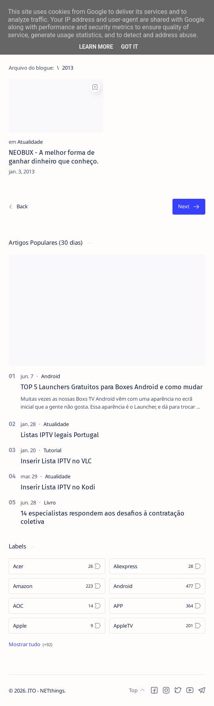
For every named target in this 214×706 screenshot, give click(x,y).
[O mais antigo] (188, 207)
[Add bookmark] (95, 87)
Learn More (96, 47)
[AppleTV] (157, 626)
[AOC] (57, 606)
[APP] (157, 606)
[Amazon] (57, 586)
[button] (154, 690)
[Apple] (57, 626)
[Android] (50, 376)
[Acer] (57, 566)
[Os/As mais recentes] (18, 207)
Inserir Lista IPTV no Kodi (58, 487)
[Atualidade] (30, 142)
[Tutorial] (52, 450)
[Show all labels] (30, 644)
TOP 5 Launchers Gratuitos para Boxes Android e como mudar (112, 387)
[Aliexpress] (157, 566)
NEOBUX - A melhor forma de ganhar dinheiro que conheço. (53, 156)
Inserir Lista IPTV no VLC (56, 461)
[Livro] (50, 502)
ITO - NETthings (46, 690)
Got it (129, 47)
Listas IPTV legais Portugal (60, 435)
